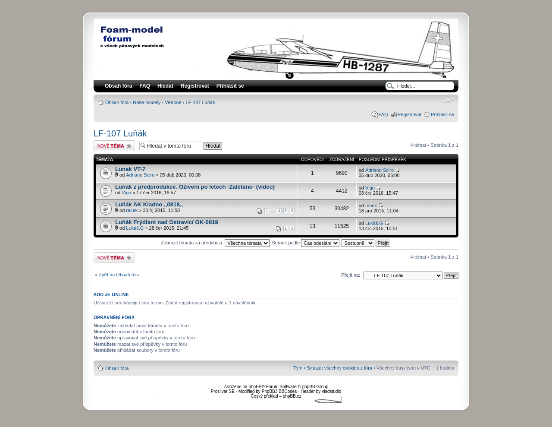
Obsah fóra (117, 102)
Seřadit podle (305, 242)
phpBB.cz (292, 396)
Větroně (173, 102)
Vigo (126, 192)
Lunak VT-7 (130, 169)
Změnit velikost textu (448, 100)
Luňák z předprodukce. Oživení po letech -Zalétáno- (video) (195, 186)
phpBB (254, 386)
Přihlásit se (442, 114)
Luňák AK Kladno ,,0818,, (149, 204)
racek (132, 210)
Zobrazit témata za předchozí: (215, 242)
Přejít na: (350, 275)
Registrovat (195, 86)
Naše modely (146, 102)
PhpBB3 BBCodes (279, 391)
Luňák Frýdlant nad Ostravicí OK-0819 (166, 222)
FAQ (383, 114)
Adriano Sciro (140, 174)
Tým (297, 367)
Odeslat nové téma (114, 145)
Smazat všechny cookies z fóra (339, 367)
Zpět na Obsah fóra (119, 274)
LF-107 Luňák (200, 102)
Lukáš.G (135, 228)
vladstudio (331, 391)
